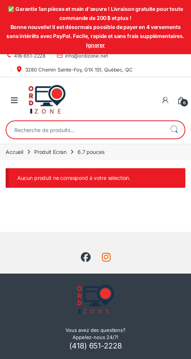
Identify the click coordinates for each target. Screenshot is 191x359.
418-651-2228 (25, 56)
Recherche (174, 129)
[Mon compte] (165, 100)
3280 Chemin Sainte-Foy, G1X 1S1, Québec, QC (75, 69)
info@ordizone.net (82, 56)
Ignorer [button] (95, 45)
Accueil (14, 152)
